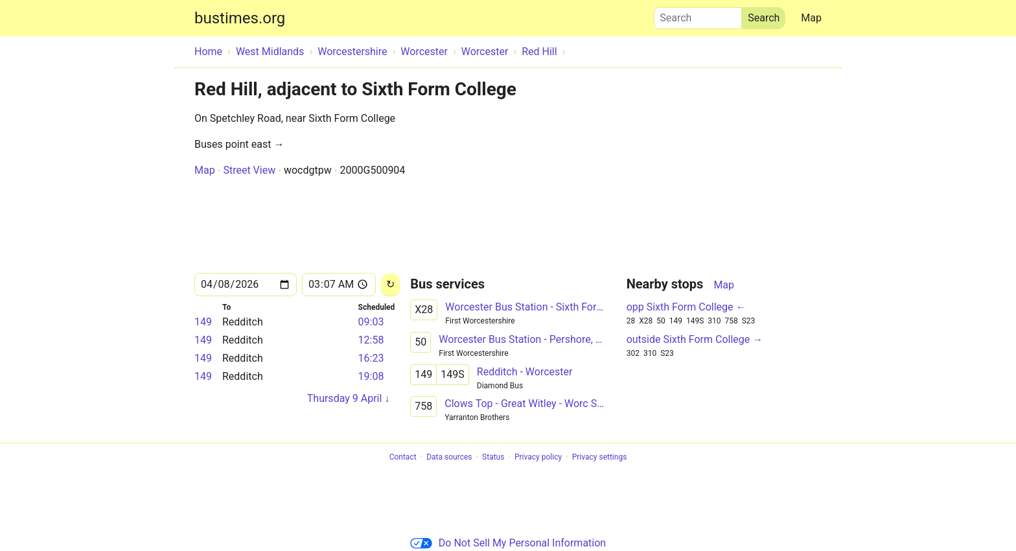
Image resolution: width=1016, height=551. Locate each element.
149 (203, 322)
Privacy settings (599, 457)
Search (698, 15)
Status (493, 457)
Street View (249, 170)
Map (811, 18)
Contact (403, 457)
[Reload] (390, 285)
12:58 (371, 340)
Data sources (449, 457)
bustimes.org (239, 18)
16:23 (371, 358)
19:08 (371, 376)
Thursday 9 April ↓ (348, 398)
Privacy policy (538, 457)
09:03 (371, 322)
